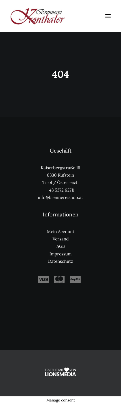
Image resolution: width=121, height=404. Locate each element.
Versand (61, 239)
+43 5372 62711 (60, 190)
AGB (61, 246)
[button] (108, 16)
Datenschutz (60, 261)
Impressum (60, 254)
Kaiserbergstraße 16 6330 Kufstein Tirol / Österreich (60, 175)
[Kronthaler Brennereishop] (37, 16)
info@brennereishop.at (60, 197)
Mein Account (60, 231)
